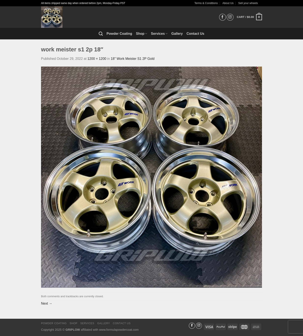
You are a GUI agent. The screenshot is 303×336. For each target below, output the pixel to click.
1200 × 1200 (97, 58)
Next (46, 303)
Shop (141, 34)
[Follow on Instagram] (230, 17)
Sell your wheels (248, 3)
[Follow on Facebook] (222, 17)
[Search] (101, 33)
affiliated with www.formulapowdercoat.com (110, 329)
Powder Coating (119, 33)
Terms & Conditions (206, 3)
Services (159, 34)
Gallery (177, 33)
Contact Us (195, 33)
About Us (228, 3)
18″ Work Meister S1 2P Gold (132, 58)
